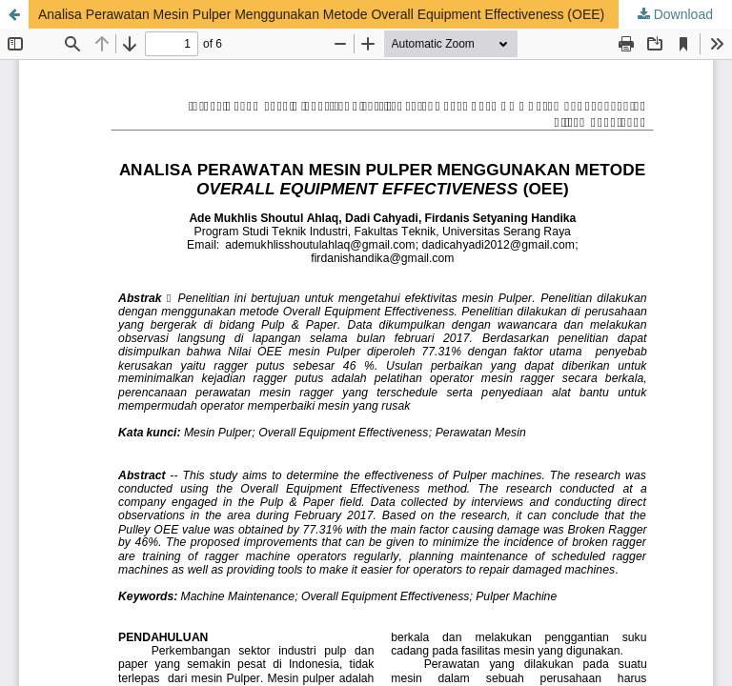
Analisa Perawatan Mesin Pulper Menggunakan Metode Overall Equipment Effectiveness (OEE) (321, 14)
